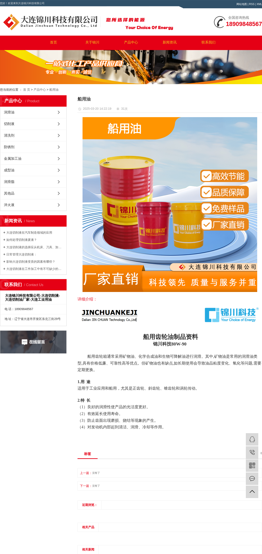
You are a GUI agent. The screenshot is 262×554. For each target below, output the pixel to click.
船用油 (54, 89)
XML (259, 4)
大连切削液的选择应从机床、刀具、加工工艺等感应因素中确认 (34, 247)
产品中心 (131, 42)
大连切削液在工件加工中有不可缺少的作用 (34, 269)
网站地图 (241, 4)
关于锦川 (92, 42)
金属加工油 (12, 158)
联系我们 (208, 42)
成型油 (9, 170)
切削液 (9, 124)
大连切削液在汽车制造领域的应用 (29, 232)
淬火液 (9, 205)
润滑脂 (9, 182)
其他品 (9, 193)
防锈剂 (9, 147)
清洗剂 (9, 135)
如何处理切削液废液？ (21, 239)
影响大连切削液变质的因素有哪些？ (30, 261)
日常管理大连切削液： (21, 254)
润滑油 (9, 112)
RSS (252, 4)
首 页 (26, 89)
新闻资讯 (170, 42)
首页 (53, 42)
